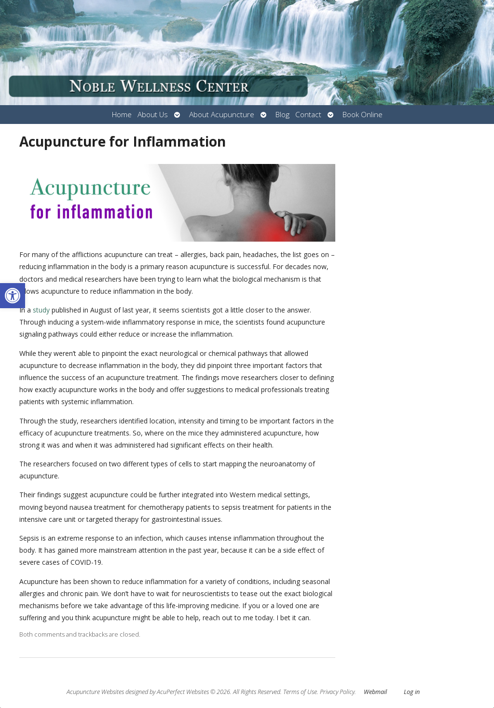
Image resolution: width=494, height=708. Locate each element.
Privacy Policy (337, 692)
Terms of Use (300, 692)
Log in (412, 692)
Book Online (363, 114)
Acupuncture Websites (95, 692)
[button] (12, 295)
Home (122, 114)
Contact (308, 114)
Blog (282, 114)
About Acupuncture (221, 114)
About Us (152, 114)
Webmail (375, 692)
